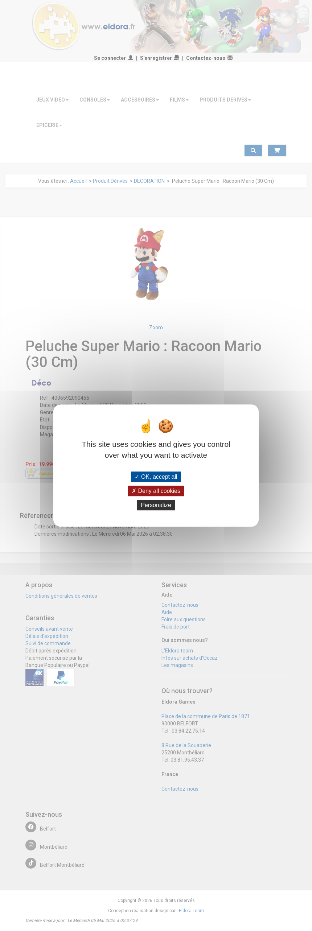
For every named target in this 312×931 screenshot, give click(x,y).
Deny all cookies (156, 491)
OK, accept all (156, 477)
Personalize (156, 505)
